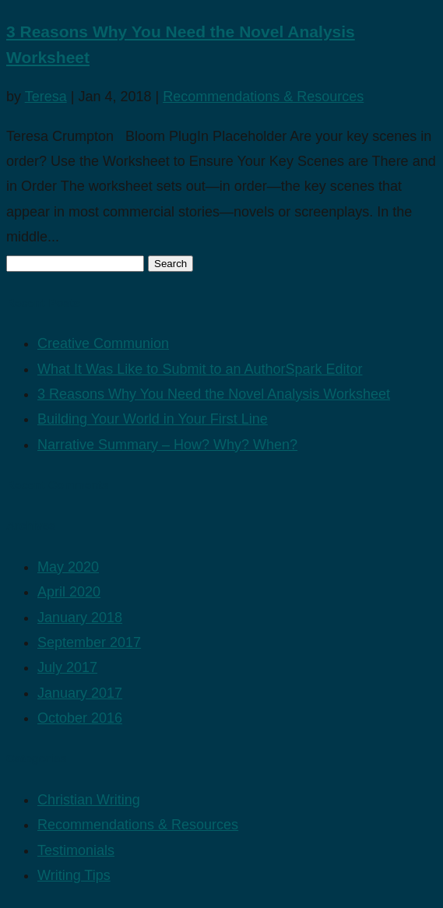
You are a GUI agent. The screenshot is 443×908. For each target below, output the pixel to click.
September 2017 (89, 642)
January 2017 (79, 693)
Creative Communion (103, 343)
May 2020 (68, 567)
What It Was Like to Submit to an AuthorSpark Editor (200, 369)
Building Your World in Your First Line (152, 419)
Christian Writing (88, 800)
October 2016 (79, 718)
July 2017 (67, 667)
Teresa (46, 96)
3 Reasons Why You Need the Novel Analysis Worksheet (213, 394)
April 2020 (68, 592)
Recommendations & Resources (263, 96)
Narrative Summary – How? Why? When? (167, 444)
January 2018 (79, 617)
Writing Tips (74, 875)
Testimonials (75, 850)
